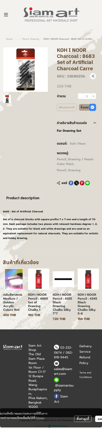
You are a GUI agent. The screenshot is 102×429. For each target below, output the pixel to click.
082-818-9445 (63, 355)
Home (9, 39)
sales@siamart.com (63, 371)
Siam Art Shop (34, 347)
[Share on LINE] (87, 183)
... (17, 39)
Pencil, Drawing (30, 39)
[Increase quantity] (93, 96)
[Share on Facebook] (71, 183)
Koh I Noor (78, 143)
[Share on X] (76, 183)
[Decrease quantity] (80, 96)
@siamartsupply (64, 388)
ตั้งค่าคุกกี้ (83, 419)
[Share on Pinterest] (82, 183)
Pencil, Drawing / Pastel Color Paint (75, 161)
